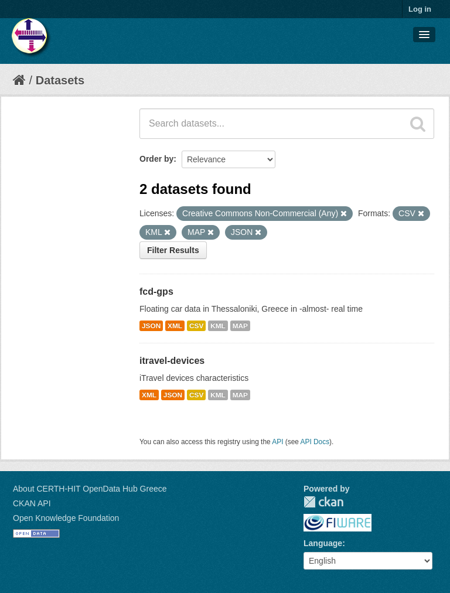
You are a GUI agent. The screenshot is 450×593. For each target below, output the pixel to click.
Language (323, 543)
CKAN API (32, 503)
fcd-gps (156, 291)
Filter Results (173, 250)
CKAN (323, 502)
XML (175, 326)
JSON (151, 326)
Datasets (60, 80)
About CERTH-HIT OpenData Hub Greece (90, 488)
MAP (240, 326)
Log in (419, 9)
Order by (156, 158)
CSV (196, 326)
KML (218, 326)
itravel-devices (171, 361)
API (277, 442)
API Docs (315, 442)
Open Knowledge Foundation (66, 518)
